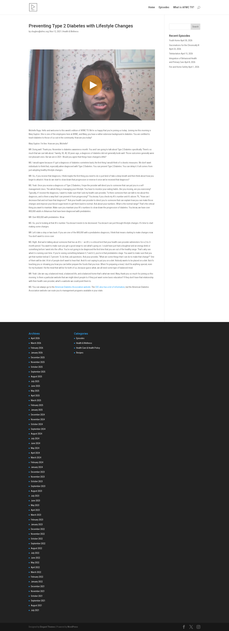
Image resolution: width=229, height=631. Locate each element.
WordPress (72, 627)
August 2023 (36, 491)
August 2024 (36, 433)
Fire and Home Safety (178, 67)
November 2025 (38, 362)
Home (151, 7)
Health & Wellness (71, 31)
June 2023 (35, 500)
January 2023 (37, 524)
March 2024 (36, 457)
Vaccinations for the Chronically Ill (184, 45)
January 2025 (37, 410)
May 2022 (35, 562)
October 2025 (37, 367)
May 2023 (35, 505)
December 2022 (38, 529)
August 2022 (36, 548)
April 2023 (35, 510)
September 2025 (38, 371)
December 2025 (38, 357)
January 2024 (37, 467)
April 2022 (35, 567)
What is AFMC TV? (183, 7)
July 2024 (35, 438)
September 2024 (38, 429)
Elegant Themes (47, 627)
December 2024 (38, 414)
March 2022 (36, 572)
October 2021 (37, 596)
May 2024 (35, 448)
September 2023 (38, 486)
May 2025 (35, 391)
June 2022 (35, 558)
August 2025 (36, 376)
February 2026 (37, 348)
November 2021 (38, 591)
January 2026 (37, 352)
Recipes (79, 352)
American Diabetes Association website (73, 287)
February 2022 (37, 577)
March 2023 (36, 515)
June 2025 (35, 386)
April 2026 (35, 338)
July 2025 (35, 381)
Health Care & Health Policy (88, 348)
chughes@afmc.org (40, 31)
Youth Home (174, 40)
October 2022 (37, 538)
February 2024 (37, 462)
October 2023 (37, 481)
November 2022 (38, 534)
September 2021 (38, 600)
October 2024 (37, 424)
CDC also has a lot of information (110, 287)
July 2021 (35, 610)
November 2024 (38, 419)
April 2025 (35, 395)
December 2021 (38, 586)
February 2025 (37, 405)
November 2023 (38, 476)
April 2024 (35, 453)
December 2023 (38, 472)
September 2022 (38, 543)
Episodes (164, 7)
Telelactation (174, 53)
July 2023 (35, 496)
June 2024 (35, 443)
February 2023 (37, 519)
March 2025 (36, 400)
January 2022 (37, 581)
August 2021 (36, 605)
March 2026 (36, 343)
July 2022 (35, 553)
